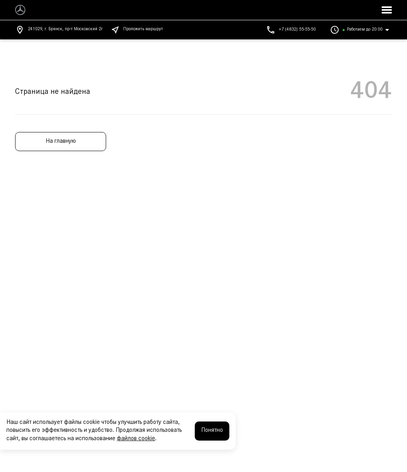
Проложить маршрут (136, 30)
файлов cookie (136, 439)
